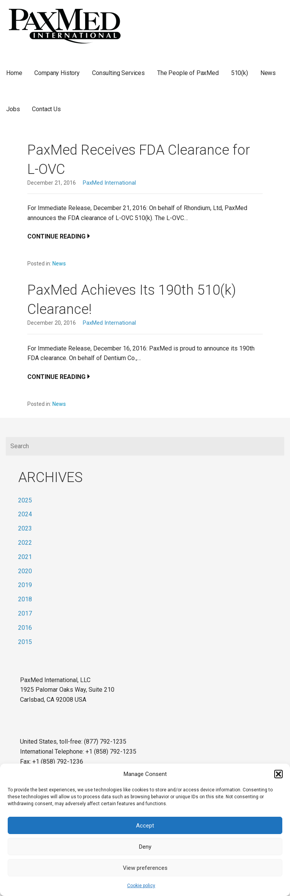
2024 (25, 514)
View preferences (145, 867)
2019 (25, 585)
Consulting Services (118, 73)
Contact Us (46, 109)
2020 (25, 571)
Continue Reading (56, 236)
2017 (25, 613)
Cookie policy (141, 885)
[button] (278, 774)
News (268, 73)
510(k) (239, 73)
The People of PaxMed (188, 73)
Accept (145, 825)
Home (14, 73)
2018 (25, 599)
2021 (25, 557)
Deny (145, 846)
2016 (25, 627)
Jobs (13, 109)
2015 (25, 642)
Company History (57, 73)
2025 (25, 500)
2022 (25, 542)
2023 (25, 528)
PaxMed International (109, 183)
